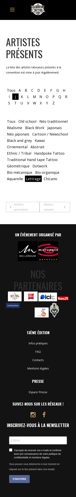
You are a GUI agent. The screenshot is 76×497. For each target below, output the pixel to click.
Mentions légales (38, 368)
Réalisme (14, 127)
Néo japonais (18, 134)
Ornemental (17, 146)
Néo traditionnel (53, 121)
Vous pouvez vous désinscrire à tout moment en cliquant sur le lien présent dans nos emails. (34, 467)
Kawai (40, 140)
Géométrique (18, 166)
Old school (27, 121)
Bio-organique (47, 172)
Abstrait (37, 146)
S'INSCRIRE (19, 479)
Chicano (50, 178)
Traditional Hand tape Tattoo (32, 159)
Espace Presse (38, 392)
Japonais (54, 127)
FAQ (38, 352)
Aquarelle (15, 178)
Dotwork (39, 166)
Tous (11, 90)
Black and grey (19, 140)
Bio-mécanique (19, 172)
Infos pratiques (38, 343)
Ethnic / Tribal (19, 153)
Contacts (38, 360)
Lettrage (33, 178)
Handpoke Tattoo (49, 153)
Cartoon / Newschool (50, 134)
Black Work (34, 127)
